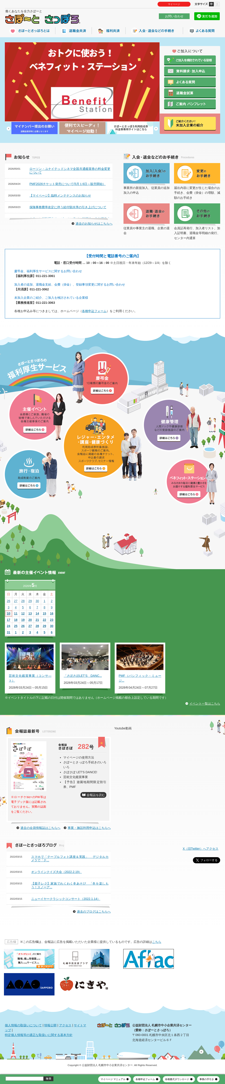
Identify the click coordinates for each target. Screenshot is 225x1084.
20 (30, 620)
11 (16, 613)
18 (16, 620)
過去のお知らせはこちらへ (94, 223)
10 (8, 613)
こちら (156, 942)
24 (8, 626)
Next (156, 129)
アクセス (65, 1025)
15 (44, 613)
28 (23, 601)
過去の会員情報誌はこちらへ (40, 828)
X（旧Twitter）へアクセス (200, 848)
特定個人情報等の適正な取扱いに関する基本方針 (39, 1035)
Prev (9, 129)
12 (23, 613)
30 (37, 601)
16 (51, 613)
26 (8, 601)
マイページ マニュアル (113, 1079)
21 (37, 620)
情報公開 (50, 1025)
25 (16, 626)
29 (30, 601)
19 (23, 620)
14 (37, 613)
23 (51, 620)
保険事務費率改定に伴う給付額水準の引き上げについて (67, 207)
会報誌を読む (96, 795)
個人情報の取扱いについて (23, 1025)
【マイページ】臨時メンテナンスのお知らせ (60, 195)
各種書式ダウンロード (177, 1079)
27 (16, 601)
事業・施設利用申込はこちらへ (89, 828)
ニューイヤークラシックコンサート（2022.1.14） (65, 899)
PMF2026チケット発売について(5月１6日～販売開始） (67, 184)
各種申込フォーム (94, 311)
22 (44, 620)
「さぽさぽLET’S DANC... (83, 675)
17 (8, 620)
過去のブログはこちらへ (94, 911)
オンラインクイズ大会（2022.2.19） (56, 872)
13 (30, 613)
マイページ (174, 4)
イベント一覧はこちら (204, 703)
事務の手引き (207, 1079)
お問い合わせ (174, 16)
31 (8, 632)
